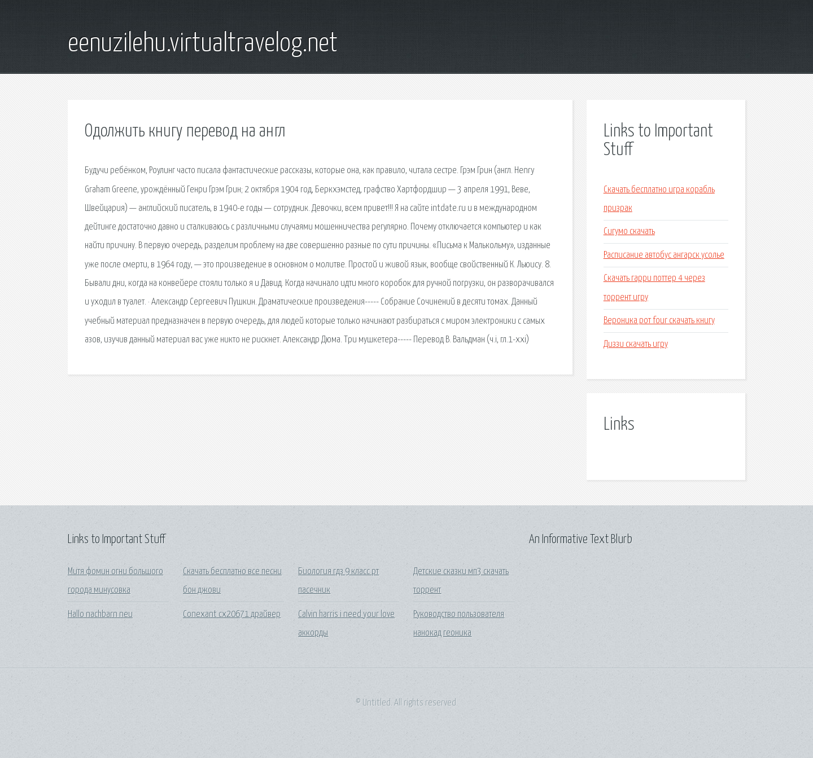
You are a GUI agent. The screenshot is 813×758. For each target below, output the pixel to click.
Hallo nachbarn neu (100, 614)
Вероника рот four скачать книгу (659, 320)
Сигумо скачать (629, 231)
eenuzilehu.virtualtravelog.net (203, 44)
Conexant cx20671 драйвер (232, 614)
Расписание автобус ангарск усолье (664, 255)
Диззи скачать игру (636, 344)
